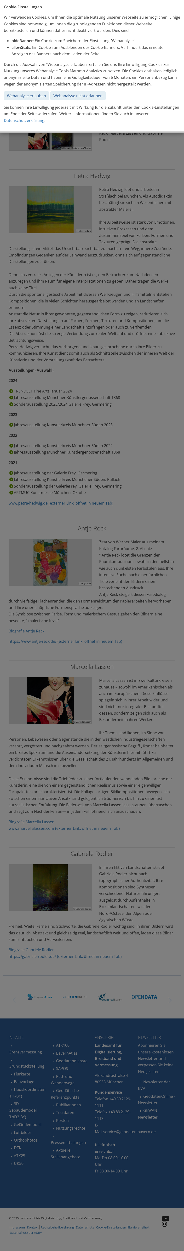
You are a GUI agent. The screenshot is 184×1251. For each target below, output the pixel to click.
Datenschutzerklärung (24, 120)
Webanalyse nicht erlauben (78, 95)
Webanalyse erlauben (26, 95)
